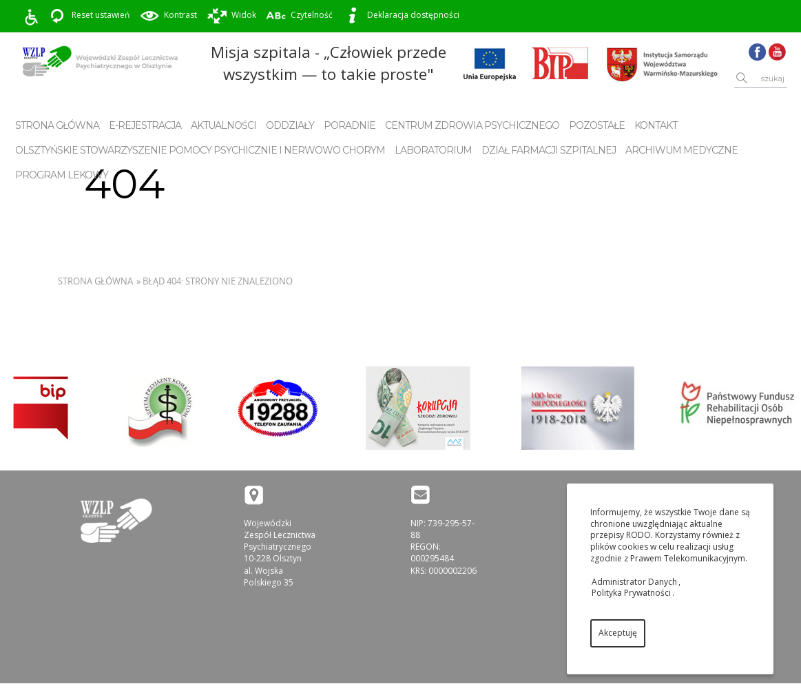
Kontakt (655, 125)
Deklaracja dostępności (400, 16)
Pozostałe (597, 125)
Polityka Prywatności (631, 593)
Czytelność (299, 16)
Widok (231, 16)
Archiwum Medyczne (681, 150)
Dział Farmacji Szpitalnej (548, 150)
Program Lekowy (61, 175)
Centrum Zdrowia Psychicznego (472, 125)
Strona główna (57, 125)
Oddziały (290, 125)
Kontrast (168, 16)
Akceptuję (618, 633)
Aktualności (223, 125)
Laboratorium (433, 150)
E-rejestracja (145, 125)
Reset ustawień (88, 16)
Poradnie (349, 125)
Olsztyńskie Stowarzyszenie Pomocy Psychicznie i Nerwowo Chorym (200, 150)
